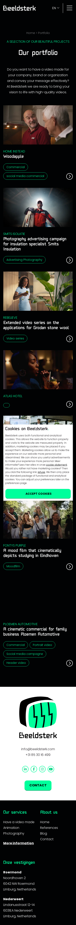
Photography (13, 833)
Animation (11, 827)
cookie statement (56, 464)
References (49, 827)
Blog (43, 833)
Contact (47, 839)
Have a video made (18, 822)
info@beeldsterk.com (38, 749)
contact (38, 785)
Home (30, 33)
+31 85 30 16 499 (38, 754)
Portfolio (44, 33)
